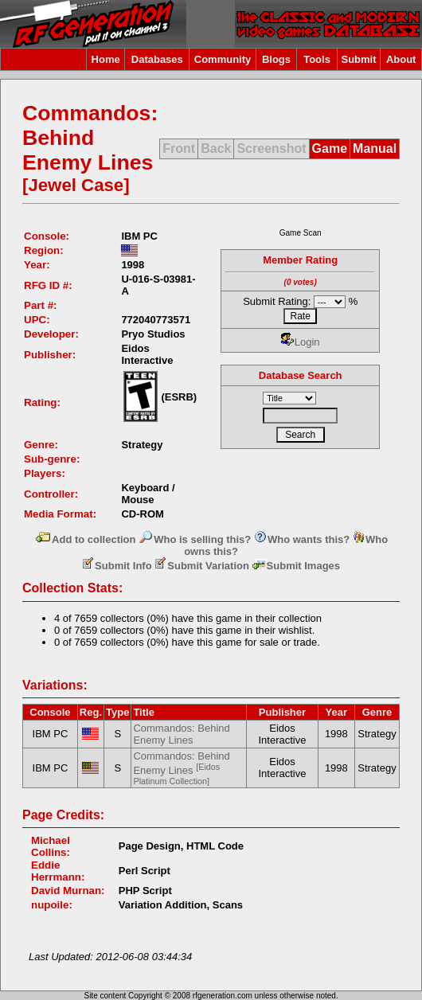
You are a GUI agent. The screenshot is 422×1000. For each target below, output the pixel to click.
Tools (316, 59)
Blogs (276, 59)
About (401, 59)
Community (223, 59)
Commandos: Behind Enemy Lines (181, 734)
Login (300, 342)
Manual (375, 148)
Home (106, 59)
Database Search (300, 375)
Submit (358, 59)
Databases (157, 59)
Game (329, 148)
